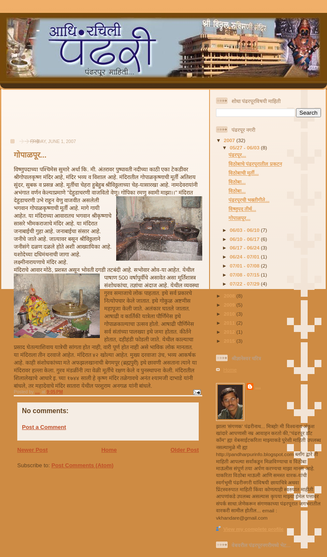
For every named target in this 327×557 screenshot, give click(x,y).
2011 (230, 323)
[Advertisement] (39, 118)
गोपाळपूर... (239, 218)
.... (258, 386)
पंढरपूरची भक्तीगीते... (248, 200)
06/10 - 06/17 (245, 239)
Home (109, 450)
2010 (230, 314)
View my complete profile (253, 529)
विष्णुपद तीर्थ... (242, 209)
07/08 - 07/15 (245, 274)
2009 (230, 304)
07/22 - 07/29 (245, 283)
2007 (230, 140)
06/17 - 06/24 (245, 247)
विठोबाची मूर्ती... (243, 173)
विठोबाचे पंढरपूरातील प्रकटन (255, 164)
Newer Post (32, 450)
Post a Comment (44, 427)
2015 (230, 341)
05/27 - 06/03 (245, 147)
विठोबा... (237, 182)
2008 (230, 295)
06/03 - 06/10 (245, 230)
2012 (230, 332)
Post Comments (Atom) (83, 465)
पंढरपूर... (237, 155)
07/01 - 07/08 (245, 265)
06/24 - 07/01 (245, 256)
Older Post (184, 450)
